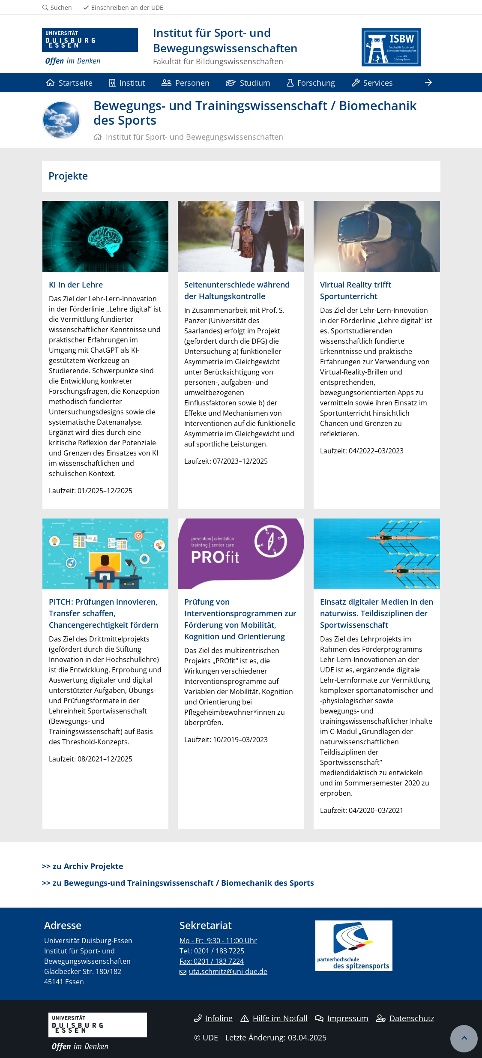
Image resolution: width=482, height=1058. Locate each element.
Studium (248, 82)
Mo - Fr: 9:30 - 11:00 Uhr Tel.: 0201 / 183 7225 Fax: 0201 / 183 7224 (218, 951)
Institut (127, 82)
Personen (186, 82)
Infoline (213, 1018)
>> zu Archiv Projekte (82, 866)
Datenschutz (405, 1018)
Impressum (341, 1018)
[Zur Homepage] (90, 47)
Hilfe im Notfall (274, 1018)
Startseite (69, 82)
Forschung (311, 82)
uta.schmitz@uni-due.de (228, 971)
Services (372, 82)
